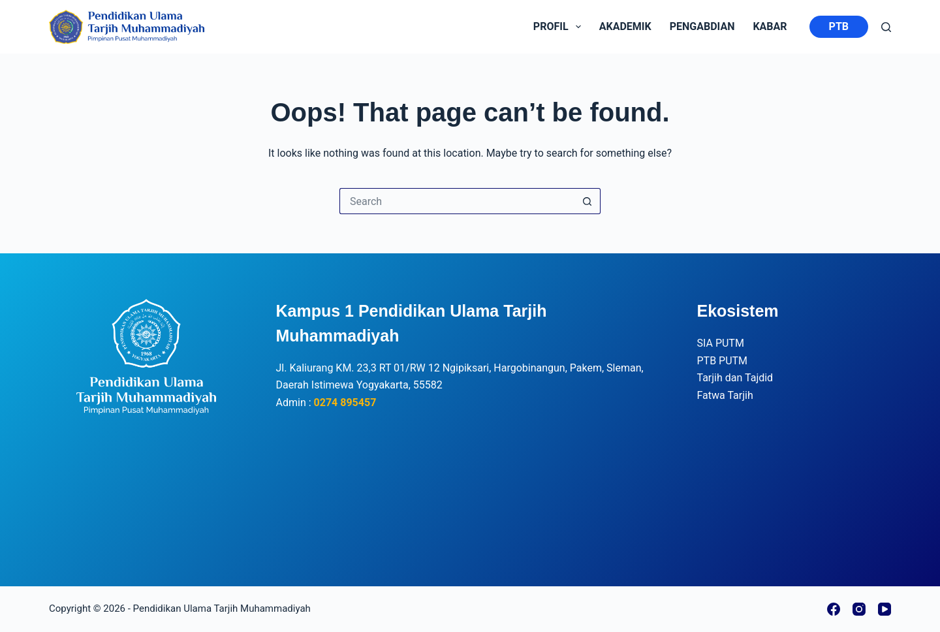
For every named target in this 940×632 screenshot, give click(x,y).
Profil (559, 27)
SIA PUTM (720, 343)
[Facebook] (833, 609)
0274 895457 (345, 402)
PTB (839, 26)
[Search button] (587, 201)
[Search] (886, 27)
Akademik (625, 26)
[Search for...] (456, 201)
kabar (770, 26)
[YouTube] (884, 609)
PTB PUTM (722, 361)
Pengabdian (702, 26)
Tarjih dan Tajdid (735, 377)
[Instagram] (859, 609)
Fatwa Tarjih (725, 395)
